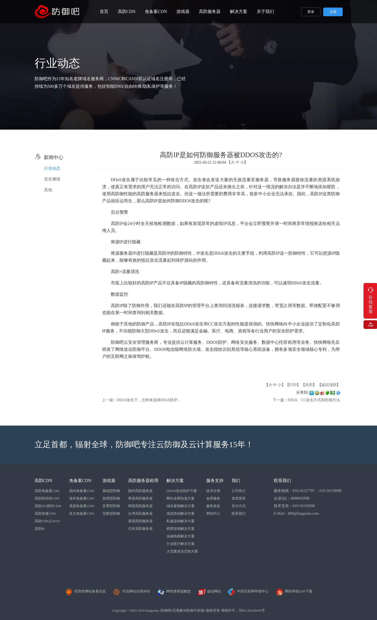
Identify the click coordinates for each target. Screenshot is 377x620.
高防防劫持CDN (47, 498)
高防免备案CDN (47, 491)
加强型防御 (111, 498)
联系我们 (239, 513)
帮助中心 (213, 513)
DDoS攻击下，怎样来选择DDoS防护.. (148, 400)
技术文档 (213, 491)
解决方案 (238, 11)
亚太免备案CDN (81, 513)
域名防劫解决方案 (180, 513)
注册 (332, 12)
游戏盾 (182, 11)
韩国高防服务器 (140, 506)
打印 (293, 385)
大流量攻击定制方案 (182, 551)
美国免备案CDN (81, 506)
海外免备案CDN (81, 498)
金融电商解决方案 (180, 536)
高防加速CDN (45, 513)
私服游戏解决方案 (180, 521)
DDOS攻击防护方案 (181, 491)
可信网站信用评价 (131, 591)
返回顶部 (328, 385)
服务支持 (214, 480)
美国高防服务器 (140, 521)
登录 (310, 12)
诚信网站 (209, 591)
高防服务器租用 (143, 480)
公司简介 (239, 491)
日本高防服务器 (140, 529)
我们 (236, 480)
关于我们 (265, 11)
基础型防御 (111, 491)
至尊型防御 (111, 506)
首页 (104, 11)
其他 (48, 190)
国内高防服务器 (140, 491)
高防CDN (127, 11)
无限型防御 (111, 513)
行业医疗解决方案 (180, 544)
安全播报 (52, 179)
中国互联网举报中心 (248, 591)
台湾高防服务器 (140, 513)
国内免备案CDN (81, 491)
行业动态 (52, 168)
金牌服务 (213, 498)
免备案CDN (156, 11)
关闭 (309, 385)
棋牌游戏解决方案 (180, 529)
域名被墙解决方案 (180, 506)
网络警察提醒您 (173, 591)
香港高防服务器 (140, 498)
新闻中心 (49, 157)
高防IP (40, 529)
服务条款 (213, 506)
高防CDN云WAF (47, 521)
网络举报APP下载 (293, 591)
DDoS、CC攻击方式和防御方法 (314, 400)
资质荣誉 (239, 498)
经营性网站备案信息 (85, 591)
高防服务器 (210, 11)
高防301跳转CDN (48, 506)
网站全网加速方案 (180, 498)
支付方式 (239, 506)
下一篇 (278, 400)
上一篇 (107, 400)
